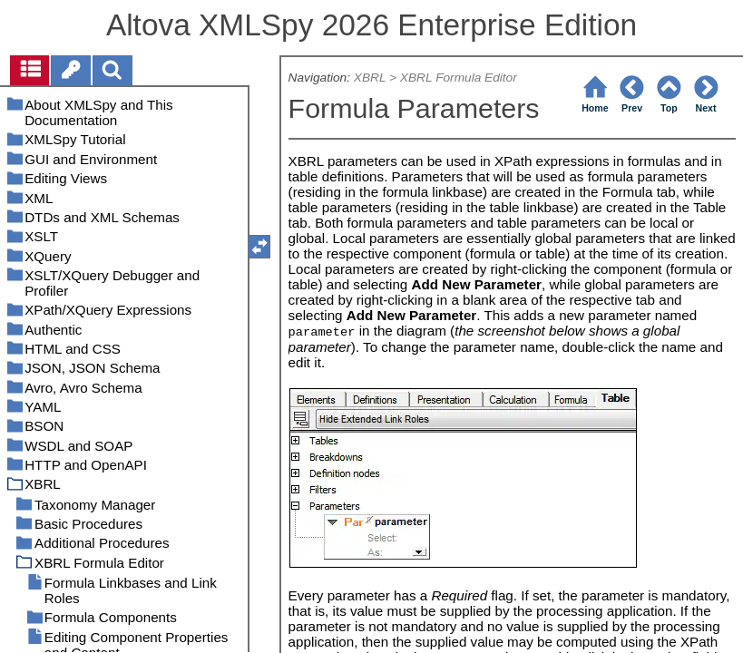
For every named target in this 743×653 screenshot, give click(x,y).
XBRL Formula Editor (458, 77)
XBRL (370, 77)
